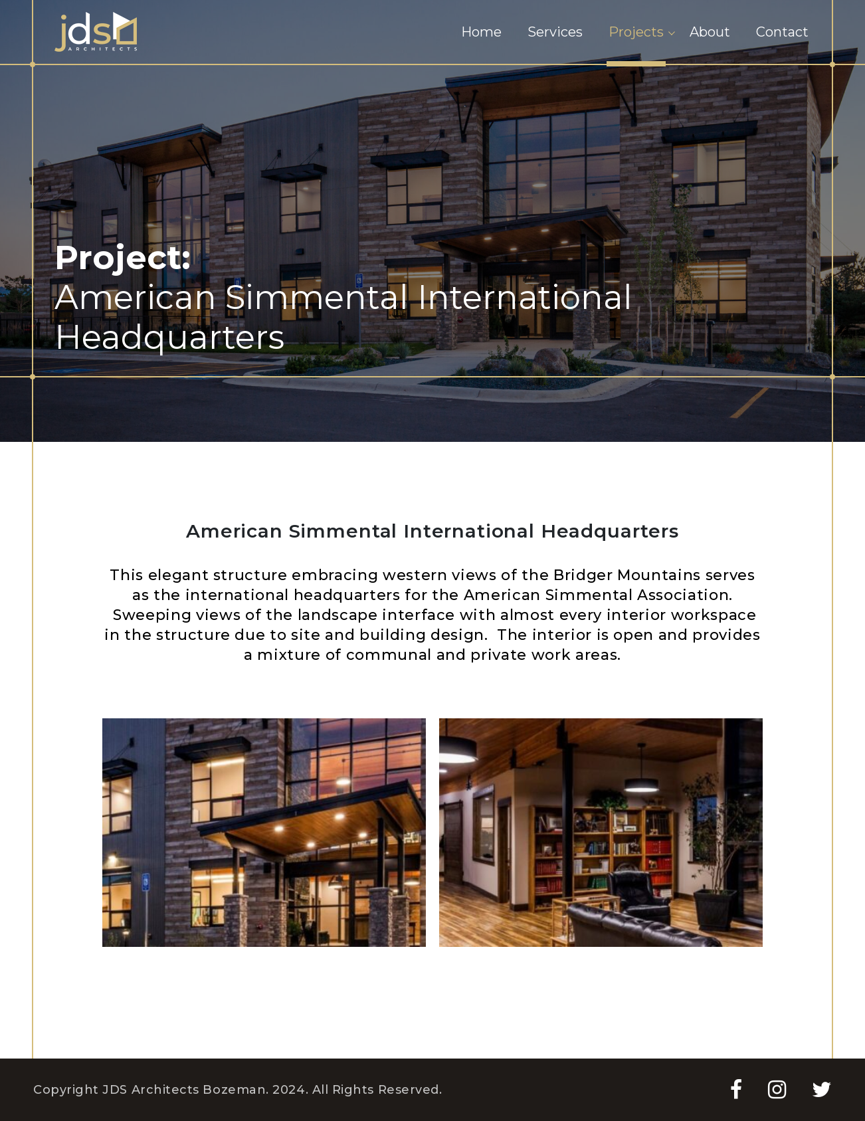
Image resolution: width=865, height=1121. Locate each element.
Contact (782, 32)
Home (481, 32)
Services (555, 32)
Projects (636, 32)
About (710, 32)
